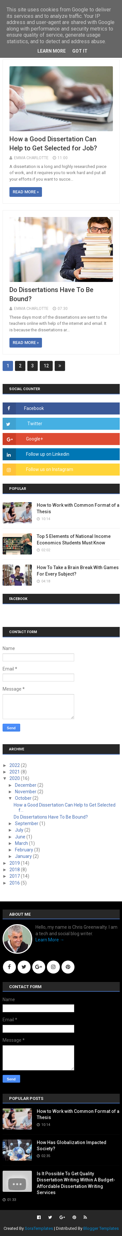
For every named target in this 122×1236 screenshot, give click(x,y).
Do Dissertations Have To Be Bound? (51, 817)
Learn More (51, 51)
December (26, 785)
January (24, 856)
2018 (15, 869)
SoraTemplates (39, 1228)
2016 (15, 883)
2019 (15, 863)
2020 (15, 778)
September (27, 823)
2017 (15, 876)
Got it (80, 51)
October (24, 798)
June (20, 836)
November (26, 791)
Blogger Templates (101, 1228)
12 (46, 365)
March (22, 843)
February (24, 849)
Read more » (26, 191)
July (19, 830)
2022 (15, 765)
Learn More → (49, 939)
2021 (15, 771)
